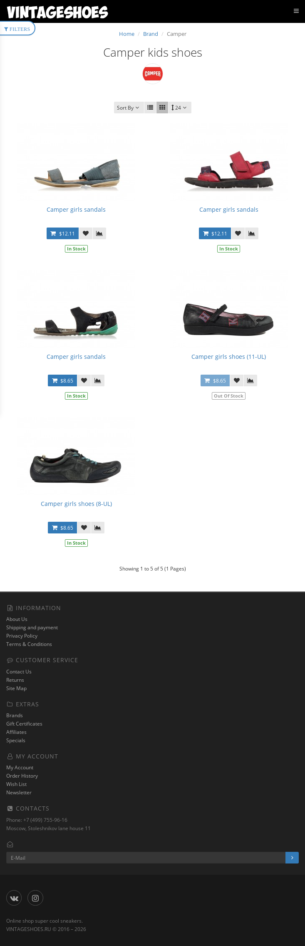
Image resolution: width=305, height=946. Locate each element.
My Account (19, 767)
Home (126, 34)
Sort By (129, 107)
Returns (15, 679)
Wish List (16, 784)
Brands (14, 715)
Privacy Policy (21, 635)
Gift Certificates (24, 723)
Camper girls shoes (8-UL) (76, 504)
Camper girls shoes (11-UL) (228, 356)
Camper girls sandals (76, 209)
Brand (150, 34)
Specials (15, 740)
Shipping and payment (32, 627)
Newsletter (19, 792)
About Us (16, 619)
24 (179, 107)
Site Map (16, 688)
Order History (22, 775)
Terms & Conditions (29, 644)
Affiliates (16, 732)
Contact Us (19, 671)
